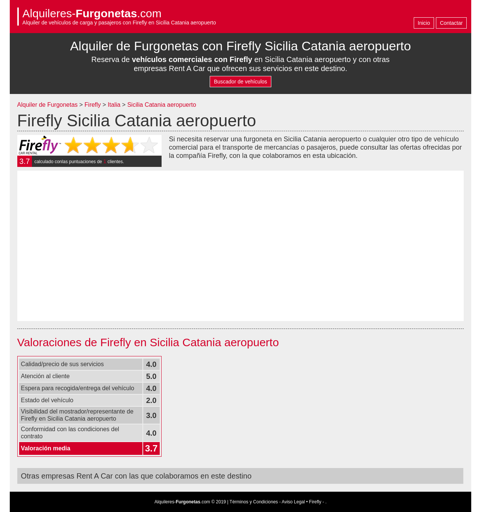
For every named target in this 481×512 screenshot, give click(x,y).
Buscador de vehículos (240, 82)
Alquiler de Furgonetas (47, 104)
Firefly (93, 104)
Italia (115, 104)
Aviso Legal (293, 501)
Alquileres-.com (92, 13)
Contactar (451, 23)
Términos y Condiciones (254, 501)
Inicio (424, 23)
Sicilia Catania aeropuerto (161, 104)
